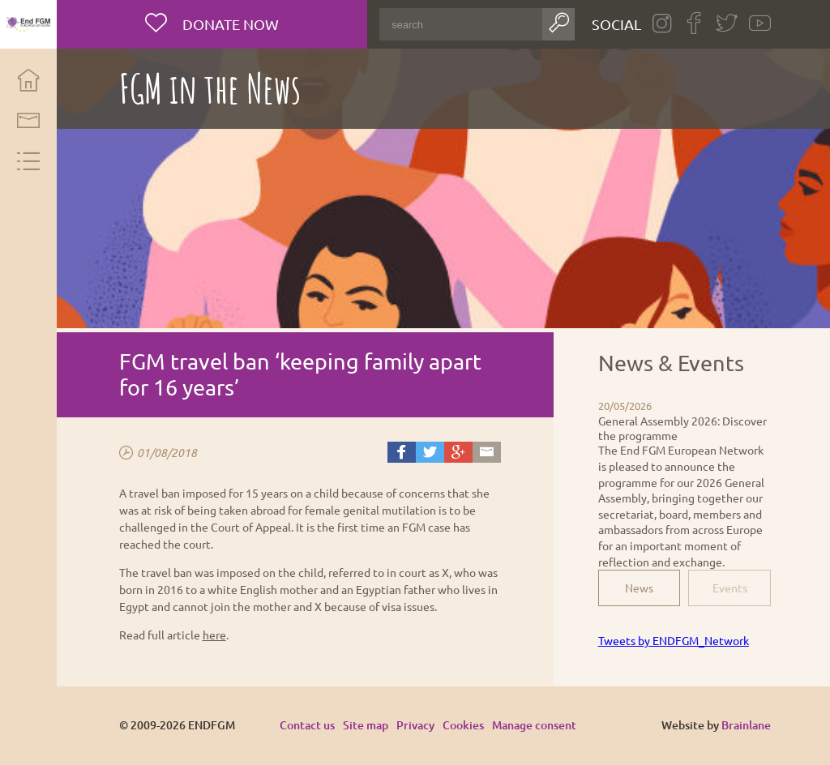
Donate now (229, 23)
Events (729, 587)
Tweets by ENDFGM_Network (673, 640)
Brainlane (746, 725)
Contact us (307, 725)
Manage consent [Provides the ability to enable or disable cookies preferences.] (534, 726)
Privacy (415, 725)
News (639, 587)
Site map (365, 725)
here (214, 634)
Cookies (463, 725)
